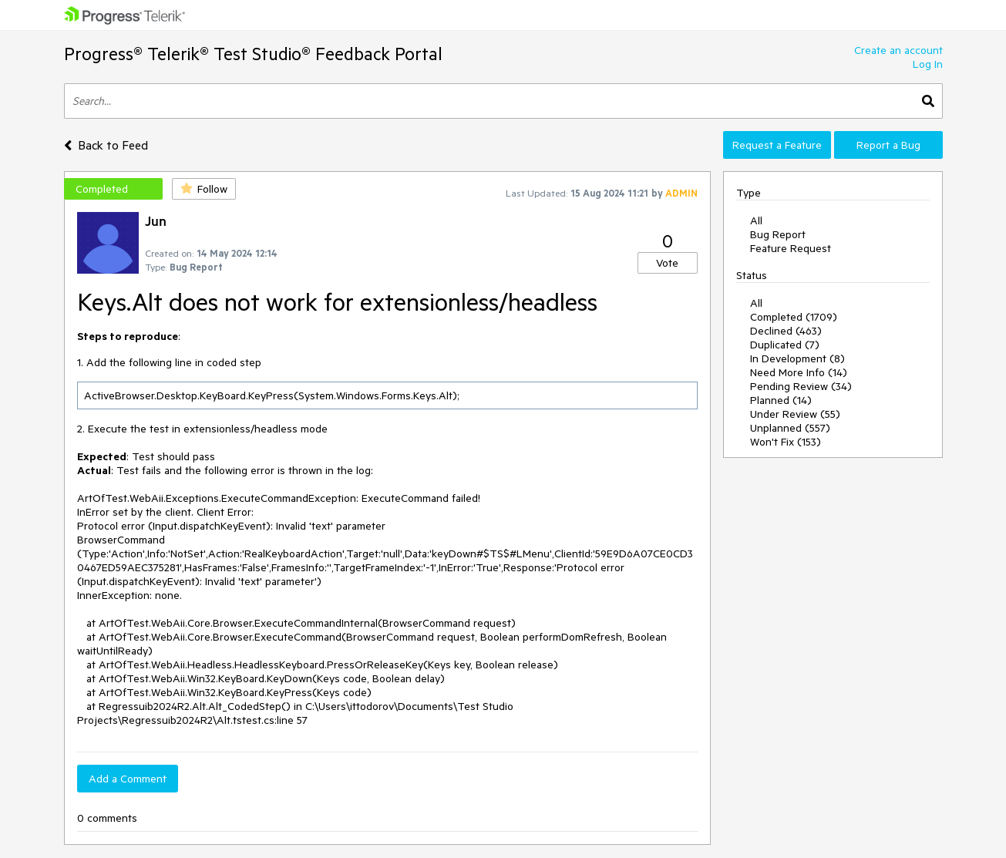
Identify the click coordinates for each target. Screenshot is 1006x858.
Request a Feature (777, 145)
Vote (667, 263)
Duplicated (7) (784, 345)
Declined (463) (786, 331)
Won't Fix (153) (785, 442)
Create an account (898, 50)
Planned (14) (781, 400)
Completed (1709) (793, 317)
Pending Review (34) (801, 386)
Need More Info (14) (798, 372)
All (756, 220)
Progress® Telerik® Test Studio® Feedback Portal (253, 53)
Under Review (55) (795, 414)
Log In (928, 64)
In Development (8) (797, 358)
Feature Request (790, 248)
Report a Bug (888, 145)
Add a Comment (128, 779)
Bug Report (778, 234)
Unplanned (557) (790, 428)
